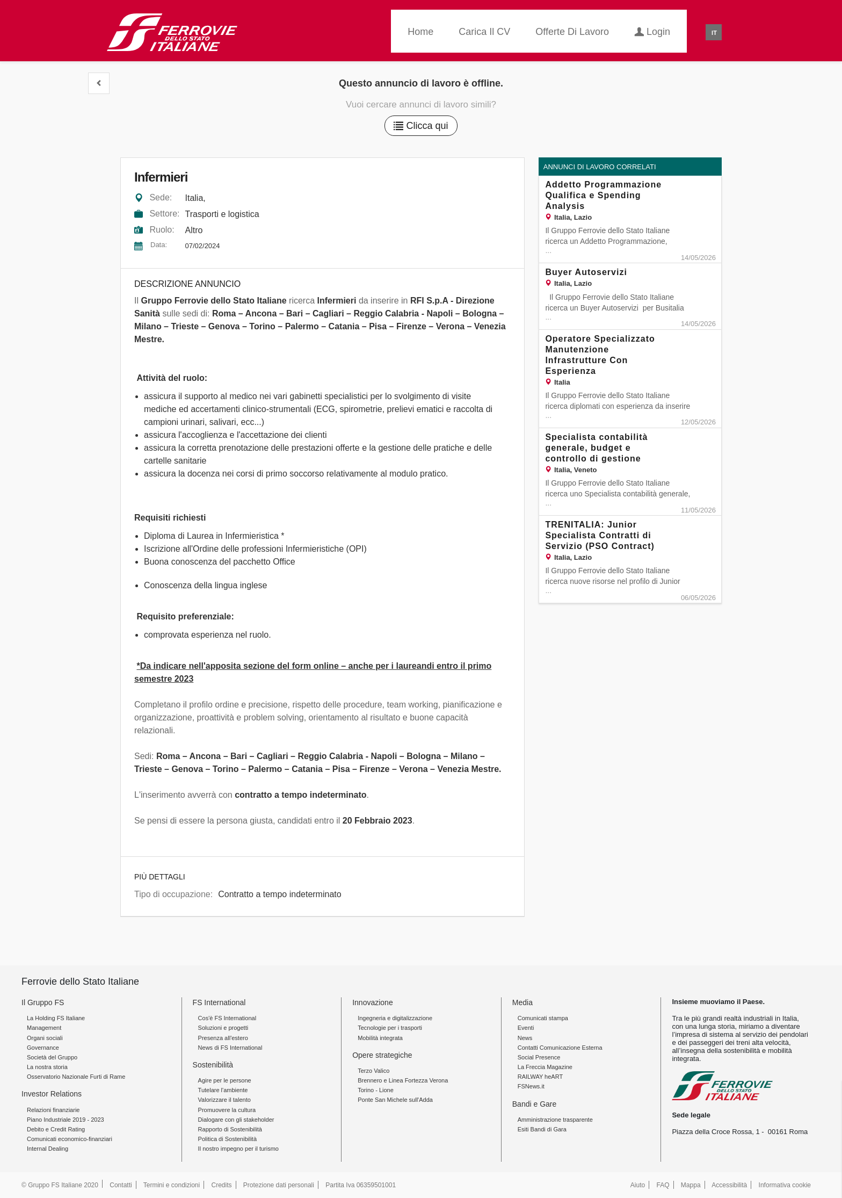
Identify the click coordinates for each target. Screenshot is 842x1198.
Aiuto (637, 1185)
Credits (222, 1185)
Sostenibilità (213, 1064)
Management (44, 1027)
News (525, 1038)
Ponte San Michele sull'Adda (395, 1099)
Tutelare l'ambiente (223, 1090)
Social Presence (539, 1057)
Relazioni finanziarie (53, 1110)
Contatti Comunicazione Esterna (560, 1047)
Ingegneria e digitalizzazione (395, 1018)
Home (420, 31)
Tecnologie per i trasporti (390, 1027)
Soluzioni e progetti (223, 1027)
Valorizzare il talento (224, 1099)
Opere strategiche (382, 1055)
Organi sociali (45, 1038)
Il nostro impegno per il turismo (238, 1148)
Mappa (691, 1185)
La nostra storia (47, 1067)
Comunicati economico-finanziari (69, 1139)
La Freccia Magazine (545, 1067)
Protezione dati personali (278, 1185)
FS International (219, 1002)
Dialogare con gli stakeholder (236, 1119)
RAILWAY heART (540, 1076)
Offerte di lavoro (572, 31)
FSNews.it (531, 1086)
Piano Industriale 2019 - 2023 (65, 1119)
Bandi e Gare (534, 1104)
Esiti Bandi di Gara (542, 1129)
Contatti (121, 1185)
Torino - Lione (376, 1090)
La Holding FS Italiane (56, 1018)
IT (714, 33)
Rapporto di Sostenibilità (230, 1129)
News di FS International (230, 1047)
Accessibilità (729, 1185)
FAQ (663, 1185)
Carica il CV (484, 31)
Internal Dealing (47, 1148)
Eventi (526, 1027)
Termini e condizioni (171, 1185)
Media (522, 1002)
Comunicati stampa (543, 1018)
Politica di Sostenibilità (227, 1139)
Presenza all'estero (223, 1038)
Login (652, 31)
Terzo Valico (373, 1070)
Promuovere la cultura (227, 1110)
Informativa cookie (785, 1185)
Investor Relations (51, 1093)
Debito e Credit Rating (56, 1129)
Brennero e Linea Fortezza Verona (403, 1080)
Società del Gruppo (52, 1057)
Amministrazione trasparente (555, 1119)
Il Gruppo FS (42, 1002)
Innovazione (372, 1002)
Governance (43, 1047)
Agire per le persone (224, 1080)
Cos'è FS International (227, 1018)
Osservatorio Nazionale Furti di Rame (76, 1076)
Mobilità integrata (380, 1038)
